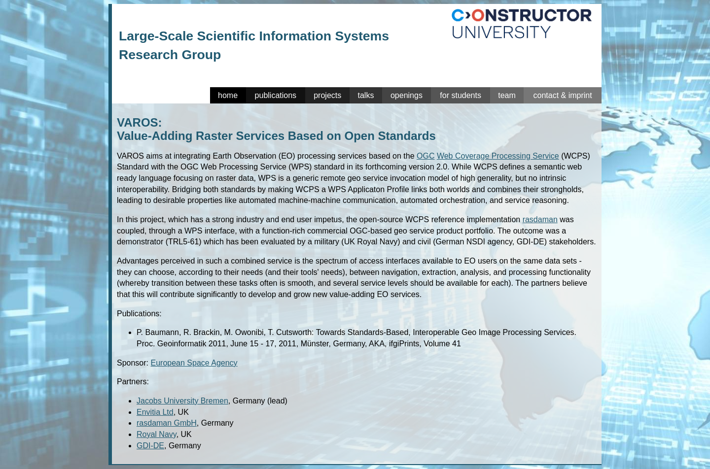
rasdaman (540, 219)
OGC (425, 156)
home (228, 95)
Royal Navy (157, 434)
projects (327, 95)
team (507, 95)
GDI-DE (150, 445)
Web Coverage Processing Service (498, 156)
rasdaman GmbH (167, 423)
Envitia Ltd (155, 412)
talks (366, 95)
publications (276, 95)
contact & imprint (562, 95)
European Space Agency (193, 363)
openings (406, 95)
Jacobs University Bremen (182, 401)
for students (460, 95)
